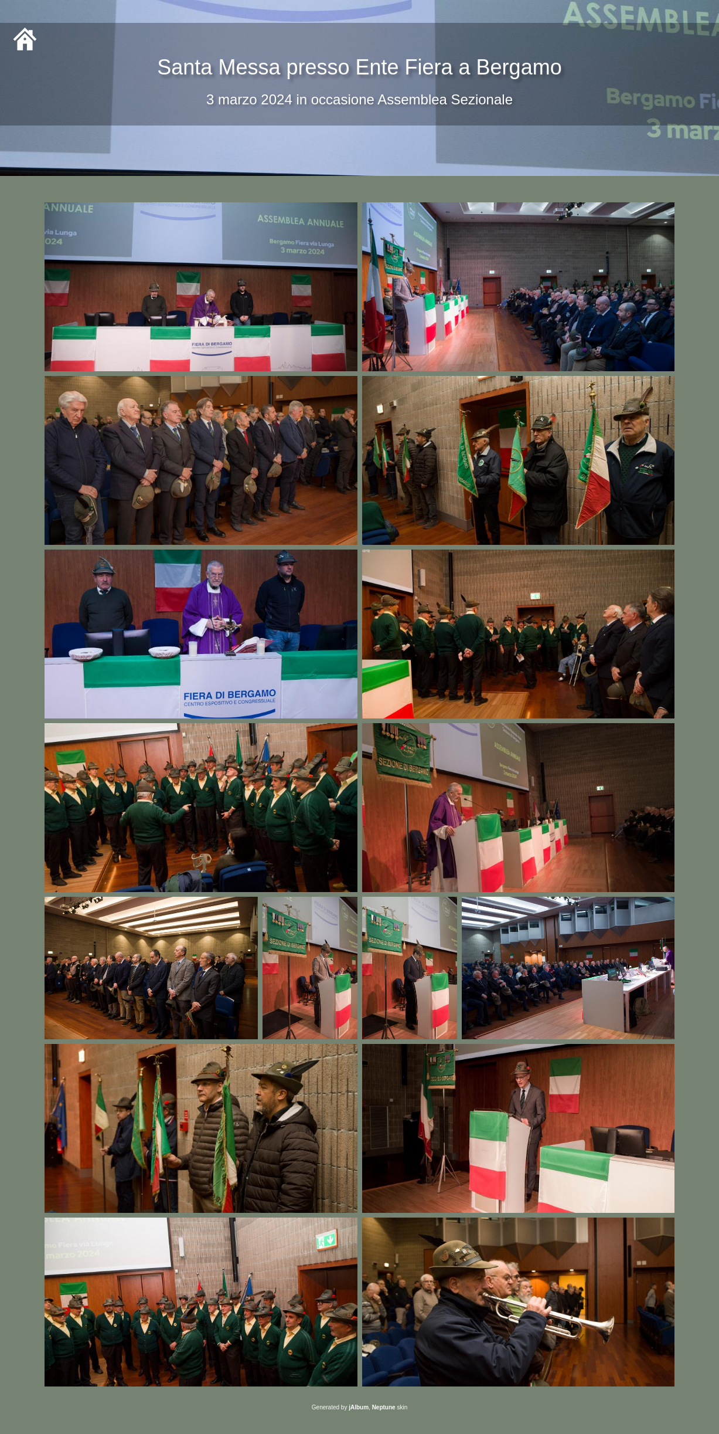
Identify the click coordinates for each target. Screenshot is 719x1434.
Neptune (384, 1407)
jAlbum (359, 1407)
